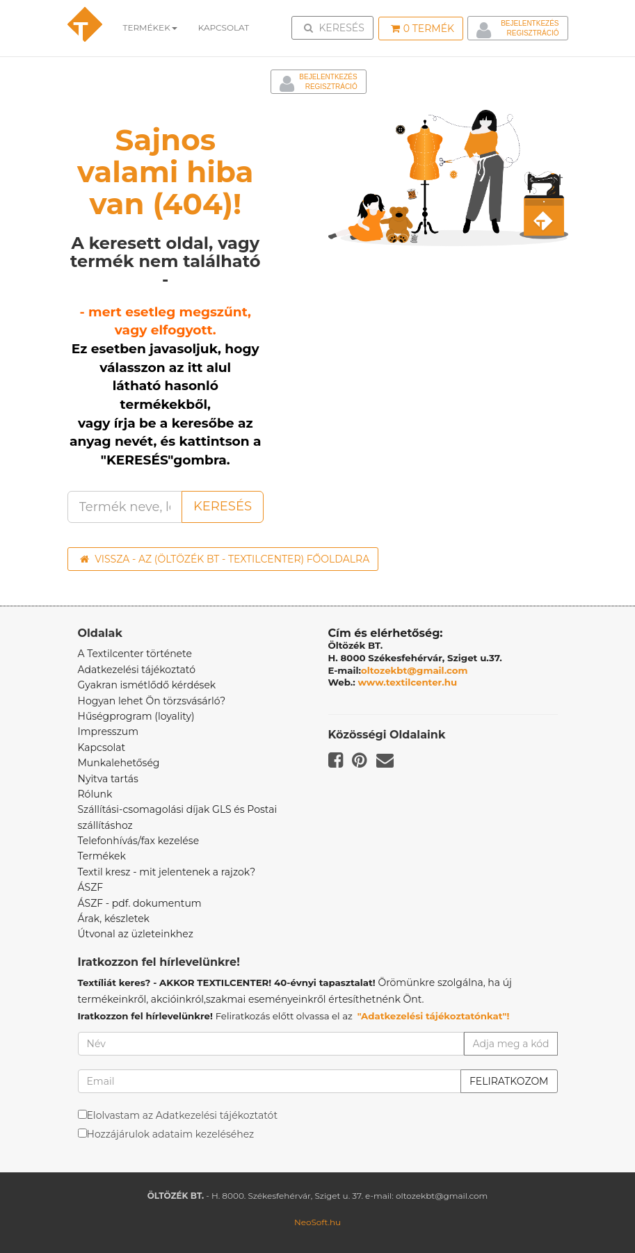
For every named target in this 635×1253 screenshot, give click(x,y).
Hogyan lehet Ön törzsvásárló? (152, 701)
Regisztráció (532, 33)
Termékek (150, 27)
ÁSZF (91, 887)
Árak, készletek (114, 918)
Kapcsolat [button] (224, 27)
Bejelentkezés (529, 23)
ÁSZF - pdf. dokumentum (140, 903)
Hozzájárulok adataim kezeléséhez (171, 1134)
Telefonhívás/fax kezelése (139, 840)
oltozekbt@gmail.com (414, 670)
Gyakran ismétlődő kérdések (147, 685)
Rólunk (95, 794)
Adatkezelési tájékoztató (137, 669)
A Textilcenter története (135, 653)
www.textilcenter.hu (408, 682)
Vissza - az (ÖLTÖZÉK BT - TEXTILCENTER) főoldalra (225, 559)
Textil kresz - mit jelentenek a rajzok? (167, 872)
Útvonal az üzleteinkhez (135, 934)
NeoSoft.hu (317, 1222)
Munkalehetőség (119, 763)
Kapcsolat (102, 747)
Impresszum (108, 731)
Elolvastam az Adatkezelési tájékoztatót (182, 1115)
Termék (422, 28)
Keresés (336, 27)
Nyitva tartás (108, 779)
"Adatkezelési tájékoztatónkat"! (433, 1015)
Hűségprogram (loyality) (136, 716)
